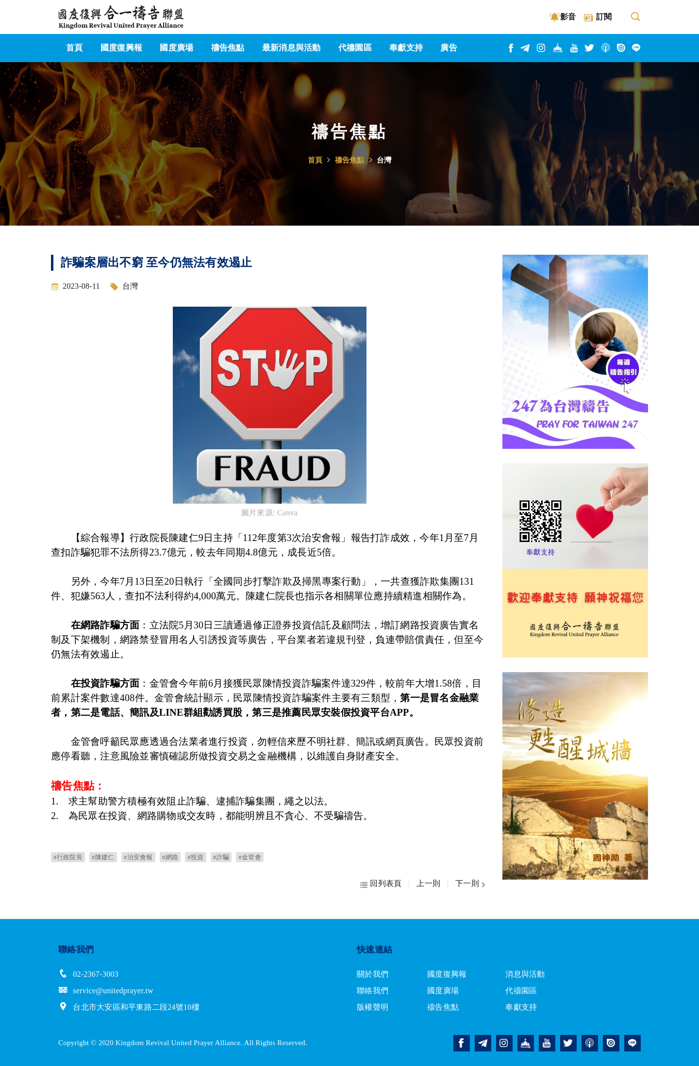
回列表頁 (385, 884)
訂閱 (604, 17)
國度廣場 (443, 990)
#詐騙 (221, 857)
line (636, 48)
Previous (509, 351)
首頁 (315, 160)
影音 (568, 17)
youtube (574, 48)
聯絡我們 (372, 990)
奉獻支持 (521, 1007)
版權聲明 (372, 1007)
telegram (525, 48)
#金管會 (249, 857)
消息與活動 (525, 974)
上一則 (428, 884)
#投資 (195, 857)
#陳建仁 (103, 857)
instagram (541, 48)
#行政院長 (68, 857)
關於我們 (372, 974)
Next (640, 351)
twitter (589, 47)
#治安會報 (138, 857)
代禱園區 (521, 990)
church (558, 47)
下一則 (467, 884)
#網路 (170, 857)
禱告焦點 (350, 160)
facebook (511, 48)
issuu (621, 48)
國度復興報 (446, 974)
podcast (606, 47)
